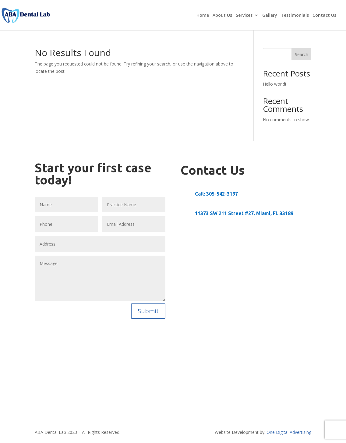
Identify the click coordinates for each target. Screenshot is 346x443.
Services (244, 15)
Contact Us (324, 15)
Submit (148, 311)
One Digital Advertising (289, 432)
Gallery (269, 15)
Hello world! (274, 84)
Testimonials (295, 15)
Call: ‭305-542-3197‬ (216, 194)
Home (202, 15)
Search (301, 54)
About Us (222, 15)
